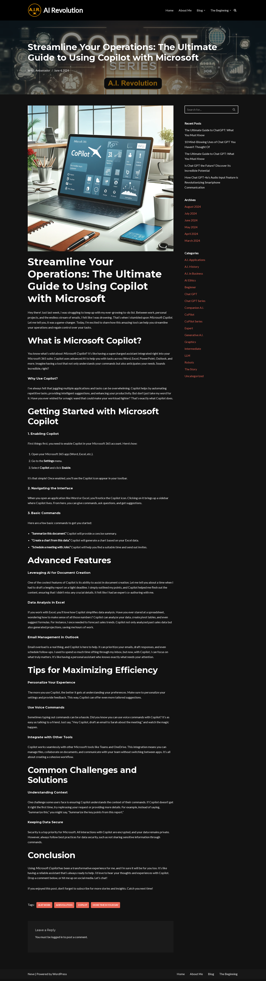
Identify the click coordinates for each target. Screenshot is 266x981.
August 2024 (193, 207)
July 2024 (191, 214)
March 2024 (192, 241)
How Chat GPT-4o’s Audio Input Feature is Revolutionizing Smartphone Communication (211, 183)
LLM (187, 357)
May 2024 (191, 227)
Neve (31, 976)
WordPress (59, 976)
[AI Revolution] (55, 10)
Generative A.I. (194, 336)
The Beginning (228, 976)
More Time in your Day (105, 907)
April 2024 (191, 234)
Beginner (190, 288)
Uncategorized (194, 377)
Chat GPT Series (195, 302)
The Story (191, 371)
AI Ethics (190, 281)
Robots (189, 364)
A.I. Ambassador (40, 70)
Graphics (190, 343)
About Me (185, 10)
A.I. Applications (195, 261)
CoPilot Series (193, 322)
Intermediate (193, 350)
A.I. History (192, 267)
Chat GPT (191, 295)
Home (169, 10)
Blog (211, 976)
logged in (57, 939)
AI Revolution (64, 907)
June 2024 (191, 221)
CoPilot (82, 907)
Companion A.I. (194, 309)
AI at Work (44, 907)
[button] (204, 10)
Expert (189, 329)
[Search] (235, 10)
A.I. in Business (194, 274)
